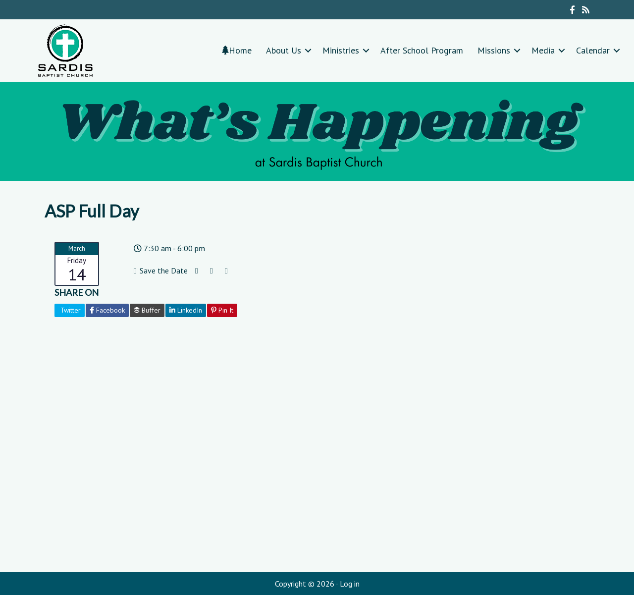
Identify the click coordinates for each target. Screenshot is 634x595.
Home (237, 50)
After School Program (421, 50)
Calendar (593, 50)
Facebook (107, 310)
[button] (308, 50)
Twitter (69, 310)
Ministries (340, 50)
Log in (350, 584)
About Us (283, 50)
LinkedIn (185, 310)
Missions (493, 50)
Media (543, 50)
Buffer (147, 310)
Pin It (222, 310)
